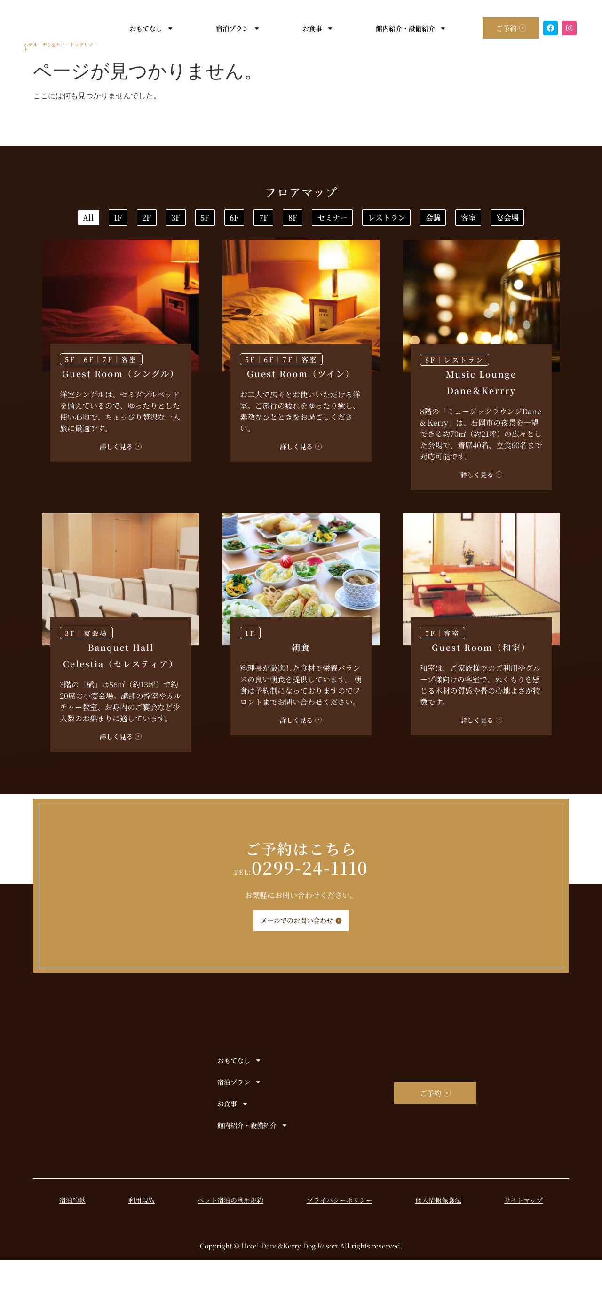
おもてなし (145, 28)
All (92, 219)
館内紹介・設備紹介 (405, 28)
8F (510, 219)
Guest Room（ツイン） (301, 408)
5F (331, 219)
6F (391, 219)
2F (211, 219)
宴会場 (451, 250)
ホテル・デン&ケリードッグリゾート (61, 47)
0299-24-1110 (301, 903)
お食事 (311, 28)
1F (153, 219)
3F (271, 219)
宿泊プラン (232, 28)
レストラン (239, 250)
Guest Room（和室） (481, 682)
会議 (316, 250)
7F (450, 219)
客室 (381, 250)
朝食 (301, 682)
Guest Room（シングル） (120, 408)
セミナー (154, 250)
